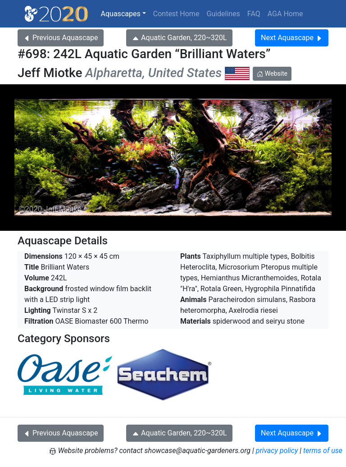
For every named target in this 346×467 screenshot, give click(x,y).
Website (272, 73)
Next (292, 37)
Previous (60, 37)
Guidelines (223, 13)
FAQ (253, 13)
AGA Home (285, 13)
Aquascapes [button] (121, 13)
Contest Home (176, 13)
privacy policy (277, 450)
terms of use (322, 450)
